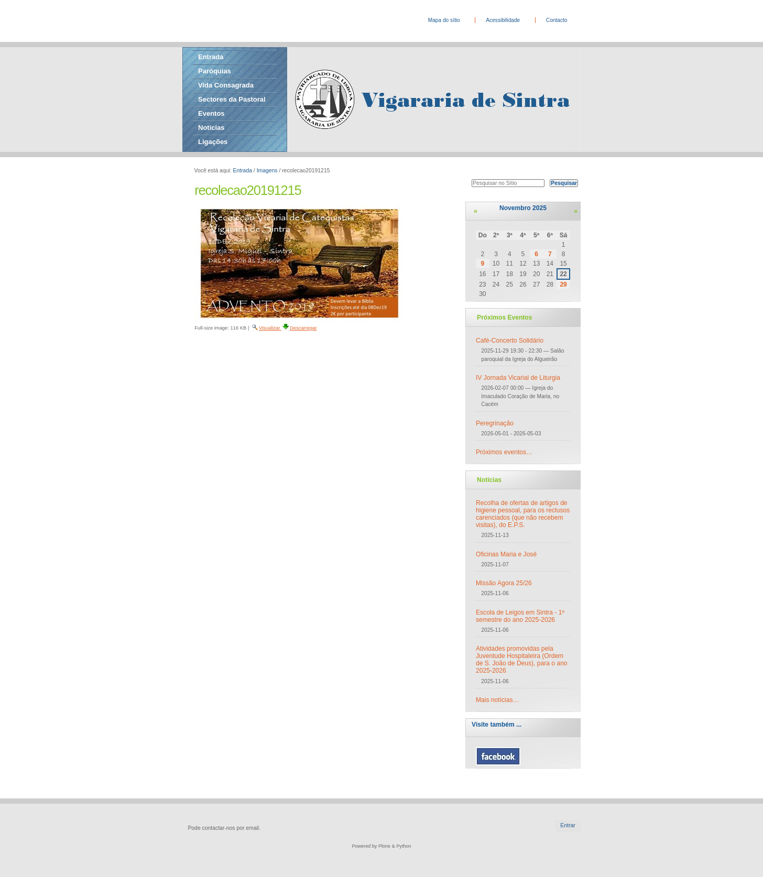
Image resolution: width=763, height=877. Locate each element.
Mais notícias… (497, 700)
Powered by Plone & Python (381, 846)
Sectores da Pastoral (232, 99)
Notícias (211, 127)
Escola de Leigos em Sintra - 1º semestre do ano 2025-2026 (520, 616)
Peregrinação (495, 423)
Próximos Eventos (504, 317)
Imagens (267, 170)
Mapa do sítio (444, 20)
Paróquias (214, 71)
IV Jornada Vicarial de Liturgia (518, 377)
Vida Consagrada (226, 85)
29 (563, 284)
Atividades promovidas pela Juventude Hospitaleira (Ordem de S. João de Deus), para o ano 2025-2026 (522, 659)
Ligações (212, 142)
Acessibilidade (503, 20)
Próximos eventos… (504, 452)
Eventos (211, 113)
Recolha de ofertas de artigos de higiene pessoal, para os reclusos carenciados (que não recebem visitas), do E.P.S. (523, 514)
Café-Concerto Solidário (509, 340)
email (252, 828)
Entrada (210, 57)
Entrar (567, 825)
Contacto (557, 20)
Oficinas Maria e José (506, 554)
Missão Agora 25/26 (504, 583)
